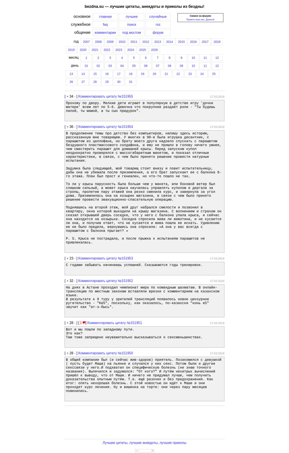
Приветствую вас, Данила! (200, 19)
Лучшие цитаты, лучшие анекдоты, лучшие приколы (144, 443)
